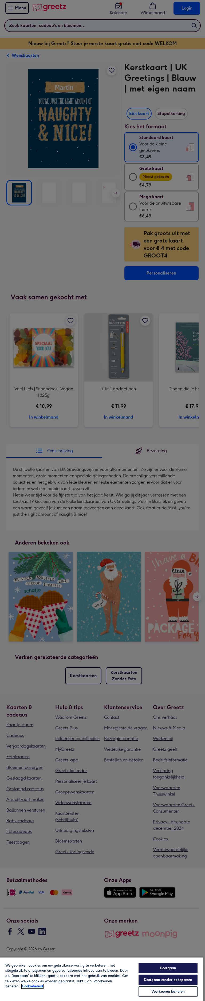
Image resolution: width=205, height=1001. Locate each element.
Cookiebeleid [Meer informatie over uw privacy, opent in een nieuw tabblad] (32, 986)
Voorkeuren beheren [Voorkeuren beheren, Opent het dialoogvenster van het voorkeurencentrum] (168, 992)
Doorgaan (168, 968)
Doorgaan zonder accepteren (168, 980)
